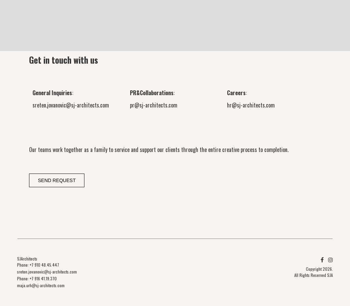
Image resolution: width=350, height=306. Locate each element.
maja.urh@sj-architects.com (41, 285)
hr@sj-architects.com (251, 105)
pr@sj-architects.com (153, 105)
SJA (330, 275)
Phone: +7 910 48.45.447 (38, 265)
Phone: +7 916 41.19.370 (37, 278)
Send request (57, 180)
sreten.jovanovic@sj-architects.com (70, 105)
